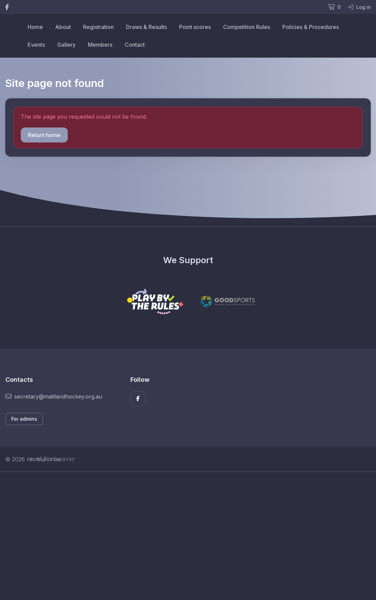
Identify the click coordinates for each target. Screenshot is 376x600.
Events (36, 44)
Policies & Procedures (310, 27)
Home (35, 27)
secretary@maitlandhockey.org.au (53, 396)
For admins (24, 419)
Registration (98, 27)
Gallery (66, 44)
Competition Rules (246, 27)
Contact (135, 44)
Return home (44, 135)
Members (100, 44)
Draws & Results (146, 27)
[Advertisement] (188, 536)
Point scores (195, 27)
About (63, 27)
